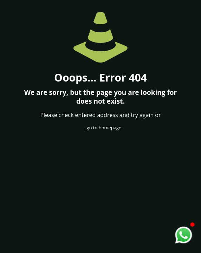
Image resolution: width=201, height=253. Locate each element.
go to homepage (104, 127)
